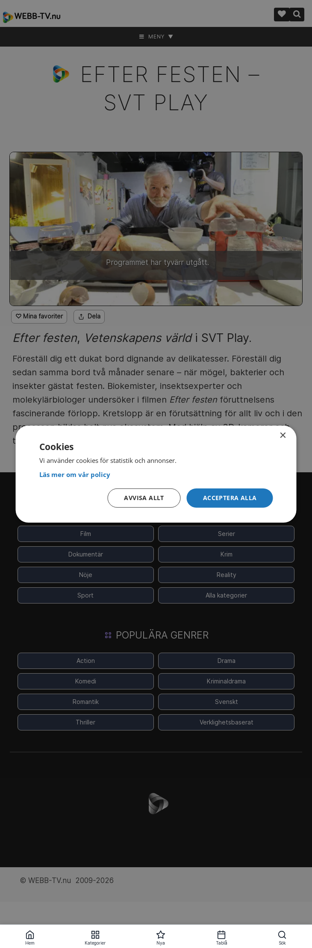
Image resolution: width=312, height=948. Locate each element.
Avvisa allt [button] (144, 498)
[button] (230, 498)
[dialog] (156, 474)
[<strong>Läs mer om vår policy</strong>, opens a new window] (156, 474)
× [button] (283, 436)
